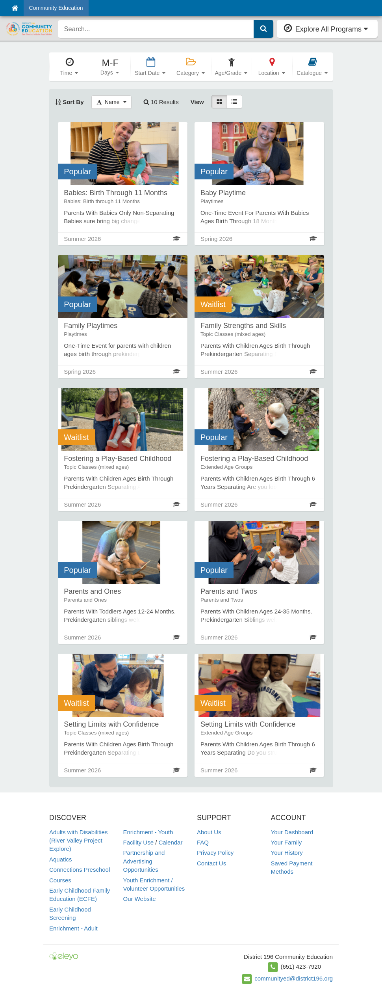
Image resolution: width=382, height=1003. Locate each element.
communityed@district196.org (293, 978)
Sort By (69, 102)
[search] (156, 29)
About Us (209, 832)
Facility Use (138, 842)
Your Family (286, 842)
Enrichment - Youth (148, 832)
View (197, 102)
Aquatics (60, 859)
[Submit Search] (263, 29)
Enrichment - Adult (73, 928)
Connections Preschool (79, 869)
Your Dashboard (292, 832)
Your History (287, 852)
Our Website (139, 898)
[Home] (15, 8)
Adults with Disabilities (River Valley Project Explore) (78, 840)
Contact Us (211, 863)
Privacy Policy (215, 852)
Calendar (171, 842)
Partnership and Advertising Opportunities (144, 861)
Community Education (56, 8)
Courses (60, 880)
